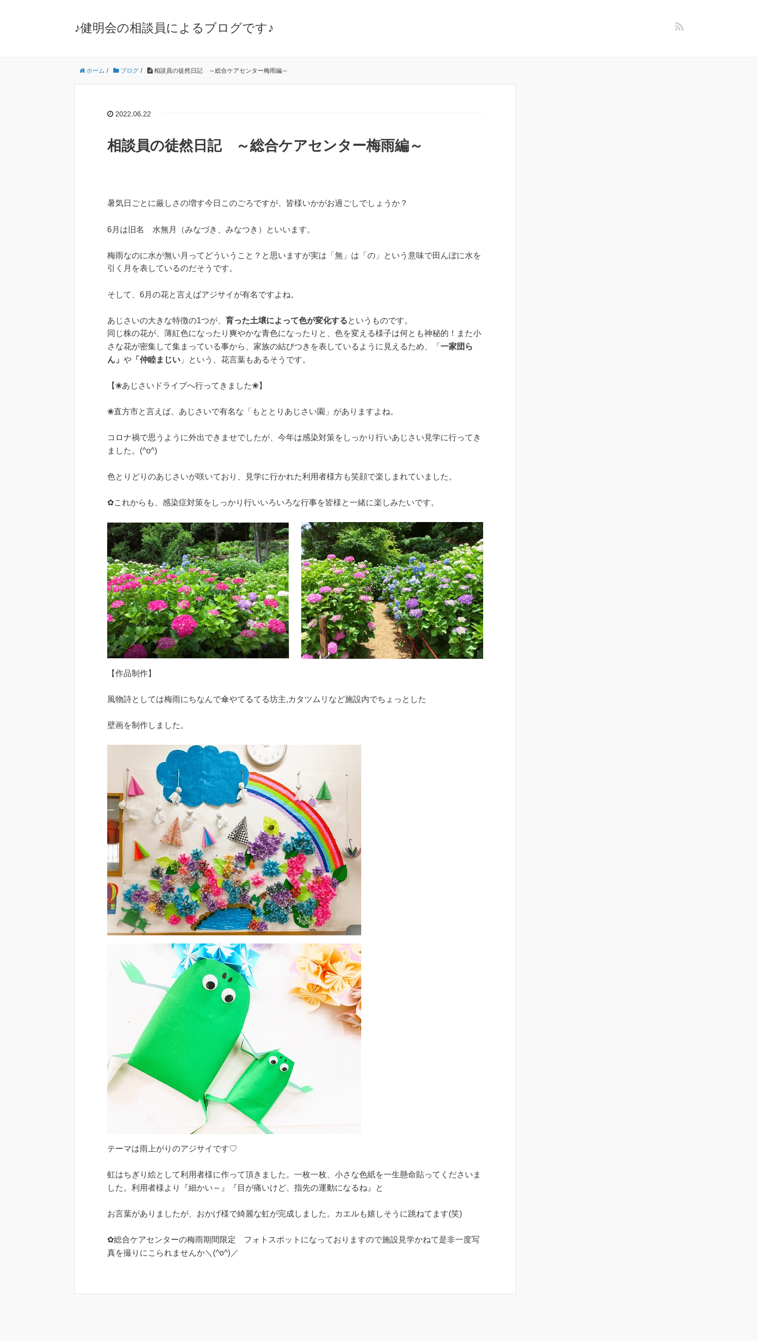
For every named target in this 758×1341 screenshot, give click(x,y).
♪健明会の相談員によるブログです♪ (174, 28)
